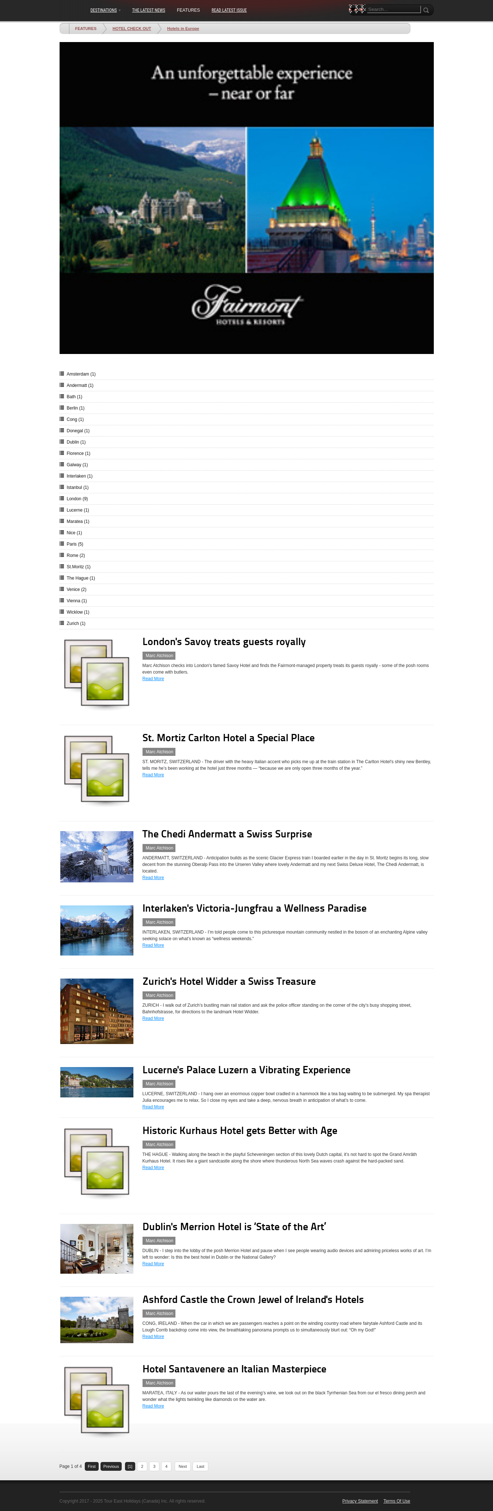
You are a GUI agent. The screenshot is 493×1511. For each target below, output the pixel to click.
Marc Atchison (159, 655)
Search (354, 22)
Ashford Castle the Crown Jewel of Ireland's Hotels (253, 1300)
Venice (77, 589)
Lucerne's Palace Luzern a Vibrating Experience (246, 1071)
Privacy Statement (360, 1501)
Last (200, 1466)
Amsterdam (81, 374)
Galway (77, 464)
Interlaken (80, 476)
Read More (153, 678)
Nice (74, 532)
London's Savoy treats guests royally (224, 642)
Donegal (78, 430)
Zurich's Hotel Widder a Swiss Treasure (229, 982)
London (77, 498)
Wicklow (78, 612)
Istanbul (78, 487)
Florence (79, 453)
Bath (75, 396)
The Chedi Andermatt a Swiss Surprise (227, 835)
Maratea (78, 521)
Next (183, 1466)
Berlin (76, 408)
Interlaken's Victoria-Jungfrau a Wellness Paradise (255, 909)
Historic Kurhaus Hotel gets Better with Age (240, 1131)
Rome (76, 555)
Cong (75, 419)
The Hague (81, 578)
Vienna (77, 600)
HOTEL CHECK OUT (132, 28)
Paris (75, 544)
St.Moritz (79, 566)
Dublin (76, 442)
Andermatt (80, 385)
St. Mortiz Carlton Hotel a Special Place (229, 739)
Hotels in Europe (183, 28)
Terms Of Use (396, 1501)
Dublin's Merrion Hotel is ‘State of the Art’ (234, 1227)
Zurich (76, 623)
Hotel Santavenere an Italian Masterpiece (234, 1370)
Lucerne (78, 510)
